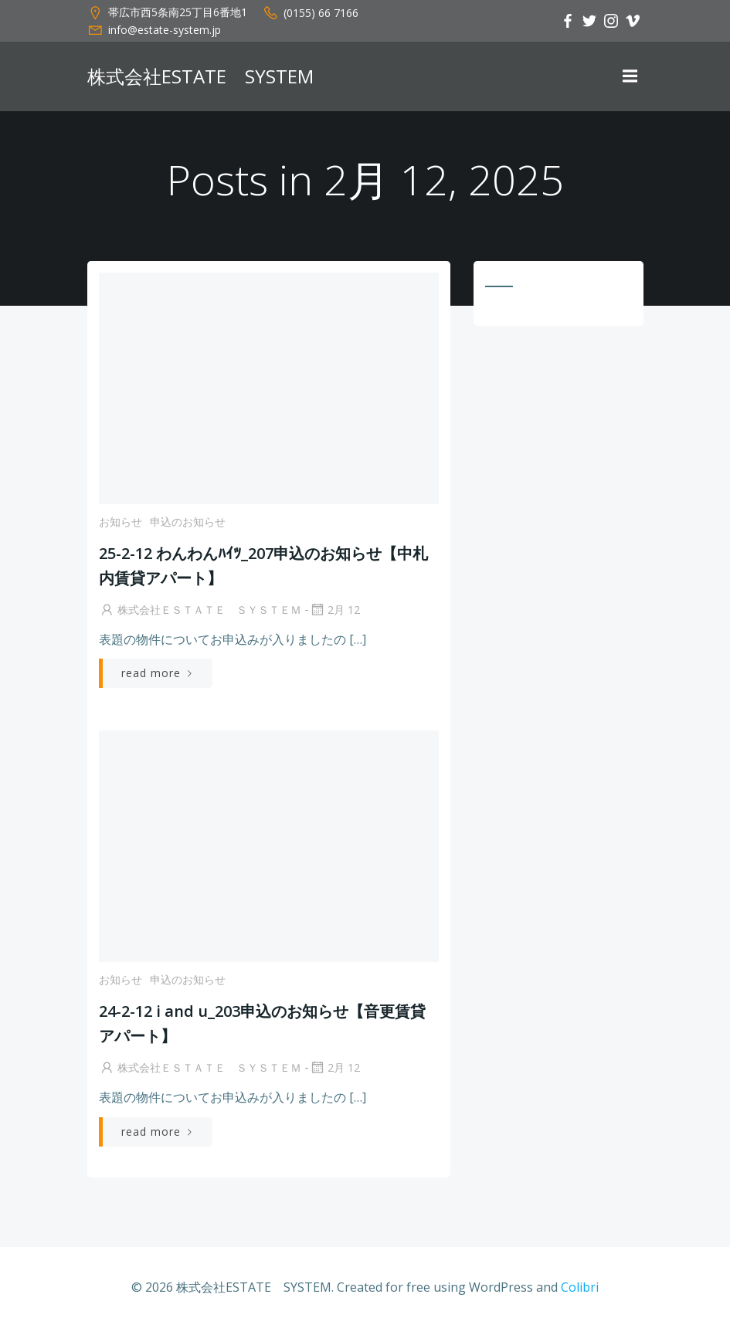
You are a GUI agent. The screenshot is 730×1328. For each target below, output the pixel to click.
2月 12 (334, 609)
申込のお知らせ (188, 521)
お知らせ (120, 521)
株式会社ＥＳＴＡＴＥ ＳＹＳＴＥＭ (200, 609)
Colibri (580, 1287)
